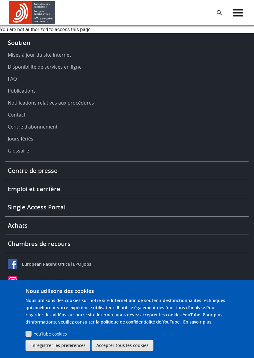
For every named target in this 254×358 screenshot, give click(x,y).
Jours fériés (20, 138)
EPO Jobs (82, 264)
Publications (22, 90)
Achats (18, 225)
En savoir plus (197, 322)
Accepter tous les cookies (122, 345)
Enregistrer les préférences (58, 345)
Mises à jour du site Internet (39, 55)
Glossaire (18, 150)
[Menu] (238, 13)
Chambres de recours (39, 244)
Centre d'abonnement (33, 126)
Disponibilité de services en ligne (45, 67)
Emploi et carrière (34, 189)
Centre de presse (33, 171)
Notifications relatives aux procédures (51, 102)
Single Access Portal (37, 207)
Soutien (19, 43)
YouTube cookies (50, 334)
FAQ (12, 78)
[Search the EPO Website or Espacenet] (219, 12)
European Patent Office (46, 264)
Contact (17, 114)
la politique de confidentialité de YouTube (138, 322)
